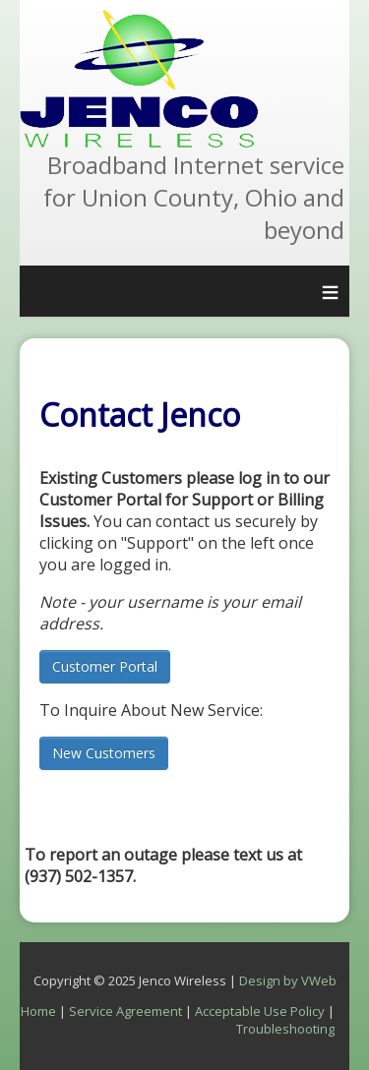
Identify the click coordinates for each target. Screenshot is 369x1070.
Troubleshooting (285, 1029)
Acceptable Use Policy (260, 1011)
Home (38, 1011)
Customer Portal (104, 666)
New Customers (103, 752)
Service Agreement (125, 1011)
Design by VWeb (288, 980)
